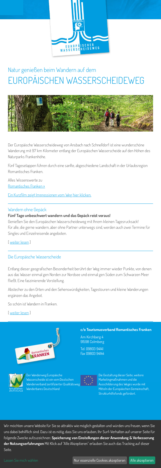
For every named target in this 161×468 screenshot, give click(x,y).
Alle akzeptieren (142, 460)
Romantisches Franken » (26, 186)
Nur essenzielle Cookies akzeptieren (99, 460)
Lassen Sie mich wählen (21, 460)
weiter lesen (19, 242)
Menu (11, 7)
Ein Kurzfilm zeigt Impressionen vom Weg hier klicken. (49, 194)
